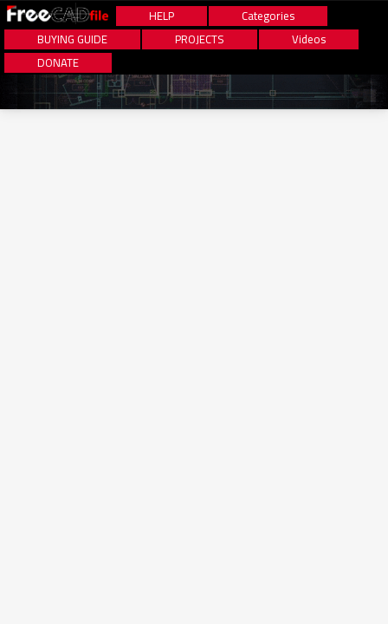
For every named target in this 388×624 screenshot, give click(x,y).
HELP (161, 16)
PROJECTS (199, 39)
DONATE (58, 63)
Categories (268, 16)
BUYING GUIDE (72, 39)
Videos (309, 39)
